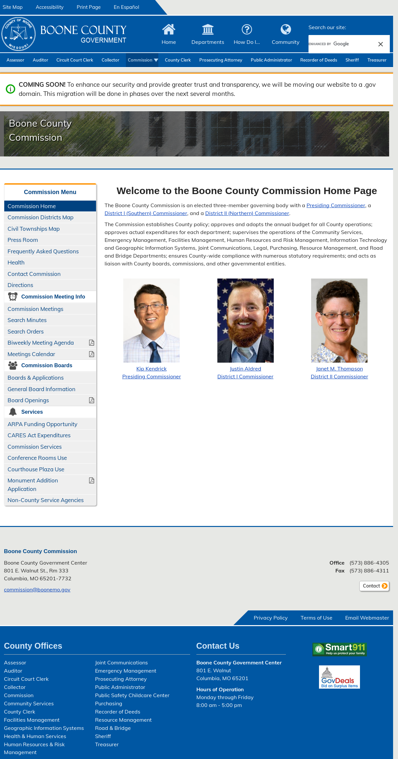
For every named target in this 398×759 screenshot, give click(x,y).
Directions (20, 284)
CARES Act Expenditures (39, 435)
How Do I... (247, 42)
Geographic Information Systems (44, 728)
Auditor (40, 60)
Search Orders (26, 331)
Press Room (23, 239)
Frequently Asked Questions (43, 251)
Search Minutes (27, 319)
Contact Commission (34, 273)
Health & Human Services (35, 736)
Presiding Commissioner (336, 205)
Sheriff (352, 60)
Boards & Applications (36, 377)
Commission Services (35, 446)
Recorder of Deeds (318, 60)
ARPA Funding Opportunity (42, 424)
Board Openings (28, 400)
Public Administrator (271, 60)
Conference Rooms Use (37, 457)
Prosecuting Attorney (220, 60)
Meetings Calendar (31, 354)
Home (169, 42)
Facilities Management (32, 719)
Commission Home (32, 206)
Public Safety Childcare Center (132, 695)
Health (16, 262)
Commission (140, 60)
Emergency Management (125, 670)
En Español (126, 7)
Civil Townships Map (34, 228)
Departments (207, 42)
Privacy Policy (271, 617)
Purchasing (108, 703)
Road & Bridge (113, 728)
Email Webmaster (367, 617)
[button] (380, 44)
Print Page (89, 7)
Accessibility (50, 7)
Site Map (13, 7)
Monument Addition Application (33, 484)
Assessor (15, 60)
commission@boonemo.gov (37, 589)
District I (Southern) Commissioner (146, 213)
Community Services (29, 703)
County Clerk (178, 60)
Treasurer (377, 60)
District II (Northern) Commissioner (247, 213)
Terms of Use (316, 617)
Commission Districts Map (40, 217)
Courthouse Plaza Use (36, 469)
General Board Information (41, 389)
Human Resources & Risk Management (34, 748)
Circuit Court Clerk (74, 60)
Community (286, 42)
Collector (110, 60)
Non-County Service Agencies (46, 500)
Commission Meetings (35, 308)
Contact (369, 587)
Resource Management (123, 719)
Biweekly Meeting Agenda (41, 342)
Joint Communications (121, 662)
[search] (340, 44)
